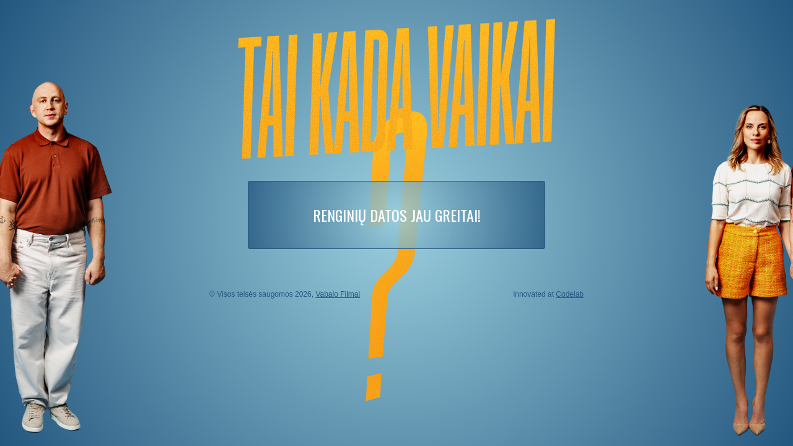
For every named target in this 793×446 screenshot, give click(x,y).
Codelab (570, 294)
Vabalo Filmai (337, 294)
